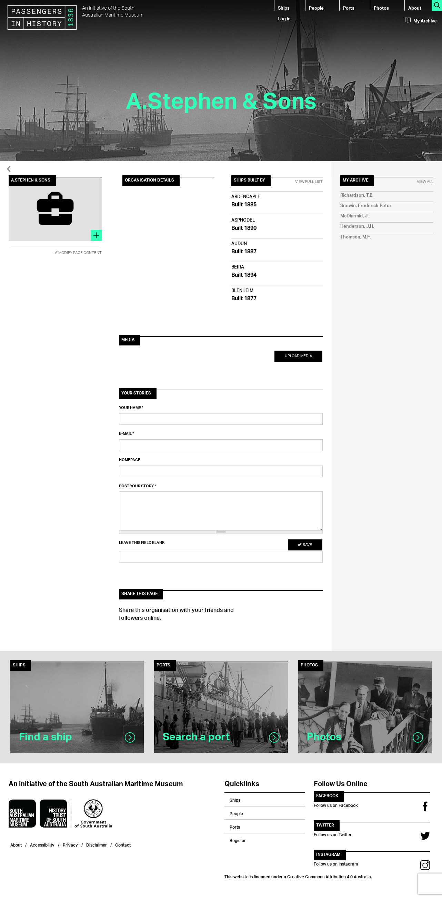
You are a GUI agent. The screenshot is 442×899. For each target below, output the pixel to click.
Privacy (70, 844)
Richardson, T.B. (356, 195)
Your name (131, 408)
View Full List (309, 182)
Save (305, 544)
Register (238, 840)
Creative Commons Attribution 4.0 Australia (329, 876)
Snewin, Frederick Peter (365, 206)
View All (425, 182)
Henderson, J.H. (357, 227)
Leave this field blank (141, 543)
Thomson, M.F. (355, 237)
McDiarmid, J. (354, 216)
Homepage (129, 460)
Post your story (137, 486)
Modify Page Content (78, 252)
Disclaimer (96, 844)
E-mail (126, 434)
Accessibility (42, 844)
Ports (348, 7)
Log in (284, 18)
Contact (123, 844)
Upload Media (298, 356)
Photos (381, 7)
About (414, 7)
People (316, 7)
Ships (284, 7)
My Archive (421, 21)
